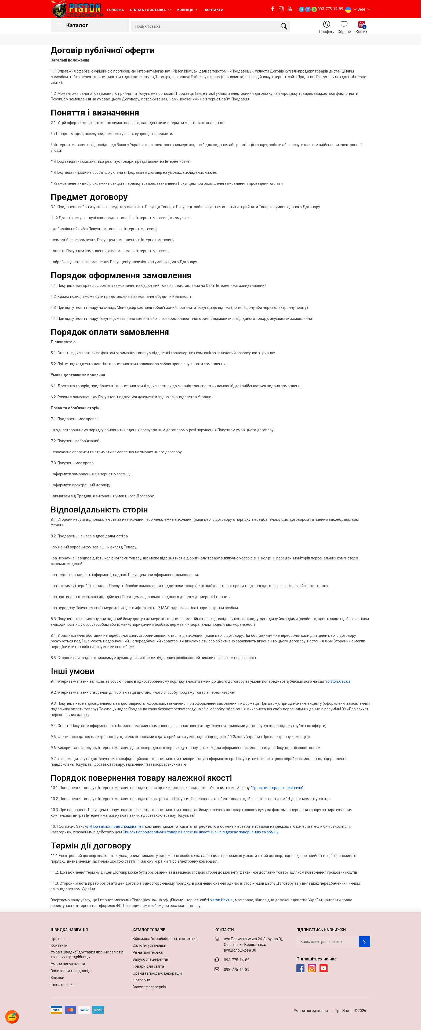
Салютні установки (149, 945)
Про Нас (342, 1011)
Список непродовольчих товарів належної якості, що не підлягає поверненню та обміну (200, 832)
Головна (115, 10)
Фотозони (141, 980)
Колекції (185, 10)
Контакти (214, 10)
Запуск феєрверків (149, 987)
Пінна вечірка (63, 984)
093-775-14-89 (330, 9)
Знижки (58, 977)
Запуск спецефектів (150, 959)
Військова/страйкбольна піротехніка (165, 939)
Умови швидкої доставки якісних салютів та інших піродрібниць (87, 954)
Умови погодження (68, 964)
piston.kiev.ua (339, 681)
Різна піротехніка (148, 952)
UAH (361, 9)
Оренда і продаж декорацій (157, 973)
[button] (12, 1017)
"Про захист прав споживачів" (277, 788)
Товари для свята (148, 966)
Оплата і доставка (148, 10)
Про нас (58, 939)
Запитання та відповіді (71, 971)
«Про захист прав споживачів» (116, 826)
